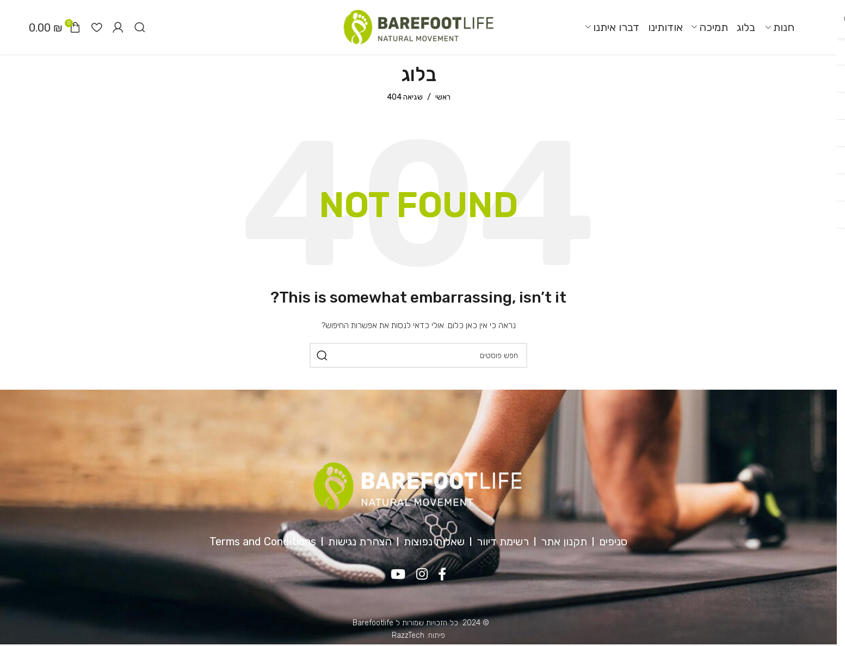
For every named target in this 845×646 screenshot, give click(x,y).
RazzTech (408, 635)
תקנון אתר (564, 541)
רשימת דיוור (503, 541)
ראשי (443, 97)
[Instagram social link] (422, 574)
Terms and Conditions (262, 541)
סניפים (613, 541)
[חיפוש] (140, 27)
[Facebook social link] (442, 574)
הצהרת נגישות (360, 541)
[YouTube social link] (398, 574)
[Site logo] (418, 27)
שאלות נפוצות (434, 541)
